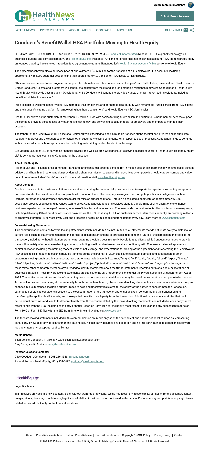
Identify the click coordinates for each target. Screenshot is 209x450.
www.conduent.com (173, 217)
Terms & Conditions (107, 435)
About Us (124, 30)
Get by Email (176, 30)
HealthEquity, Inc (81, 58)
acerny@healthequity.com (60, 344)
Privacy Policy (162, 435)
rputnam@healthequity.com (87, 361)
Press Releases (52, 30)
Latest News (25, 30)
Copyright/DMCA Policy (136, 435)
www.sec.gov (113, 310)
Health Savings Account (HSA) (137, 63)
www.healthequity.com (111, 177)
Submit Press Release (79, 435)
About (29, 435)
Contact (103, 30)
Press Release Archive (49, 435)
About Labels (80, 30)
